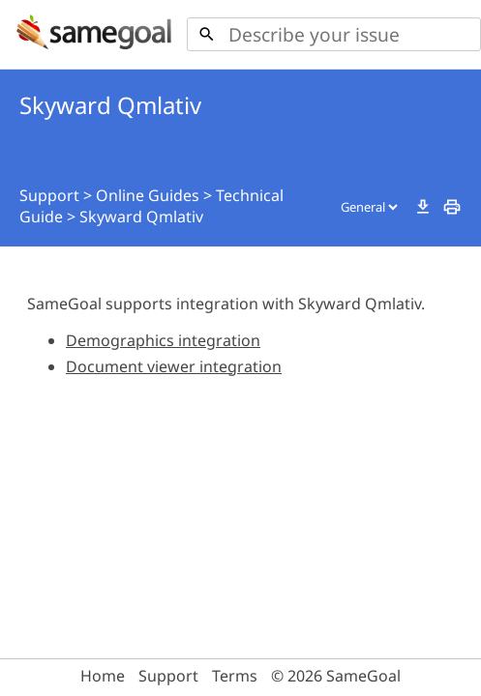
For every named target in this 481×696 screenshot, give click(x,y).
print (452, 207)
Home (102, 675)
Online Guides (147, 195)
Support (49, 195)
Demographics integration (163, 340)
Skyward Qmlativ (141, 216)
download (423, 207)
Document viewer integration (174, 366)
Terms (234, 675)
